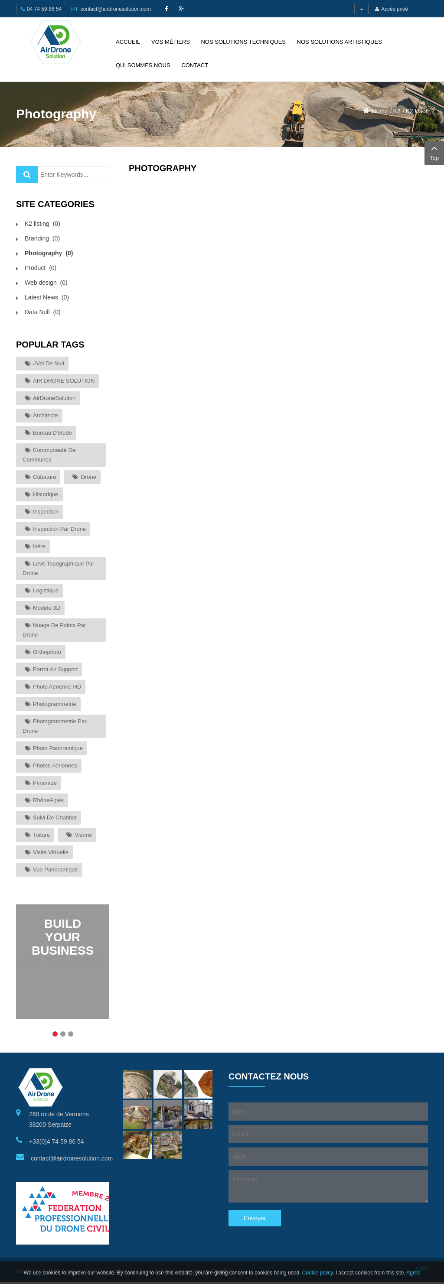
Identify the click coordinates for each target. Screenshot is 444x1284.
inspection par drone (59, 529)
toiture (41, 835)
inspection (46, 511)
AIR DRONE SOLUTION (64, 380)
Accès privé (391, 9)
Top (434, 152)
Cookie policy (317, 1273)
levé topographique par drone (58, 568)
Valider (27, 174)
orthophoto (47, 652)
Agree (413, 1273)
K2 (397, 110)
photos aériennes (55, 765)
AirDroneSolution (54, 398)
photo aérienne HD (57, 686)
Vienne (83, 835)
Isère (39, 546)
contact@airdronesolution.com (116, 9)
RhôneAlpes (48, 800)
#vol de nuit (48, 363)
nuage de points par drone (54, 630)
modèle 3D (46, 608)
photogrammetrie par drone (55, 726)
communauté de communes (49, 455)
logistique (46, 590)
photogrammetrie (54, 704)
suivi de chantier (55, 817)
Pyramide (45, 783)
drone (88, 477)
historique (46, 494)
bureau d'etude (52, 432)
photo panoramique (58, 748)
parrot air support (55, 669)
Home (380, 110)
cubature (44, 477)
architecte (45, 415)
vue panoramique (55, 869)
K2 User (417, 110)
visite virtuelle (51, 852)
